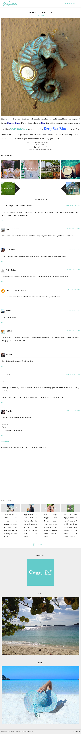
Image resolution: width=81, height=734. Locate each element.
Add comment (5, 441)
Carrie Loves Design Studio (25, 731)
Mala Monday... (50, 508)
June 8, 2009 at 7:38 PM (73, 249)
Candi (9, 375)
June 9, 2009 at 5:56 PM (73, 310)
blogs (41, 150)
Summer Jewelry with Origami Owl (30, 169)
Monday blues (47, 150)
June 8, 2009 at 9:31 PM (73, 269)
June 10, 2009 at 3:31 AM (73, 374)
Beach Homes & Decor (50, 169)
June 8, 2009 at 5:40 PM (73, 228)
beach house (34, 150)
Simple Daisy (12, 229)
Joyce (9, 331)
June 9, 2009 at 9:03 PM (73, 330)
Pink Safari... (30, 508)
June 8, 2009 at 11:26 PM (73, 289)
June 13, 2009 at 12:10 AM (73, 410)
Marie (9, 411)
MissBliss (11, 270)
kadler (10, 354)
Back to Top (76, 731)
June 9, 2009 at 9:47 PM (73, 354)
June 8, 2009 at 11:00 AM (73, 205)
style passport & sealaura (10, 508)
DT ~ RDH (10, 249)
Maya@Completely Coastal (20, 205)
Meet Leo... (70, 508)
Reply (2, 220)
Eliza (8, 310)
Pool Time (70, 169)
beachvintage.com (16, 290)
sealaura (7, 731)
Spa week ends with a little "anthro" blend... (10, 169)
